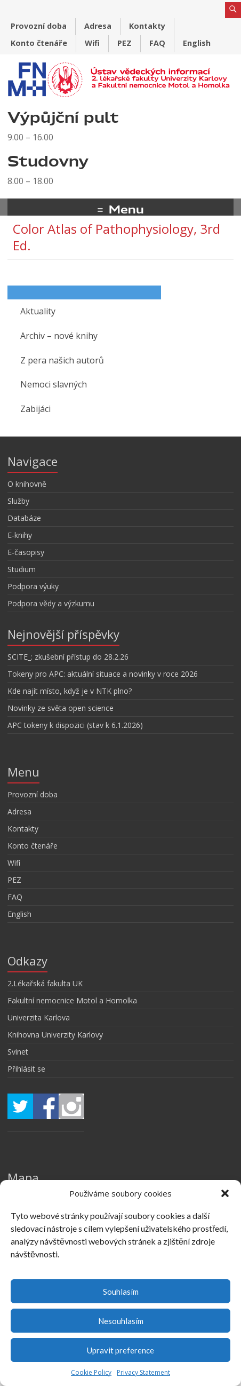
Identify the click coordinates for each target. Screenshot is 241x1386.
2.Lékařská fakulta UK (45, 983)
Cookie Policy (91, 1372)
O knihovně (26, 484)
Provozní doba (39, 26)
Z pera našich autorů (62, 360)
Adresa (97, 26)
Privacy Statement (143, 1372)
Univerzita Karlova (38, 1017)
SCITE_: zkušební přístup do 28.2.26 (67, 657)
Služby (18, 501)
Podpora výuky (33, 586)
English (197, 43)
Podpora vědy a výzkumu (50, 603)
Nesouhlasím (120, 1321)
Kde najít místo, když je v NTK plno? (69, 691)
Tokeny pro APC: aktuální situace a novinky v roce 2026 (102, 674)
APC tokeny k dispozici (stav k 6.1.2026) (75, 725)
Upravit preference (120, 1350)
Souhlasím (121, 1291)
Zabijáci (35, 409)
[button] (225, 1193)
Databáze (24, 518)
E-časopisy (25, 552)
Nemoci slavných (53, 384)
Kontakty (147, 26)
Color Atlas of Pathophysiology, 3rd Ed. (116, 237)
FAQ (157, 43)
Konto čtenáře (39, 43)
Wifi (92, 43)
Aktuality (37, 311)
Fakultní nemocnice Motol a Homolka (72, 1000)
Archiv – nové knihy (59, 336)
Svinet (17, 1052)
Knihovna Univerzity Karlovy (55, 1034)
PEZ (124, 43)
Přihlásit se (26, 1069)
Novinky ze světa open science (60, 708)
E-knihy (19, 535)
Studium (21, 569)
